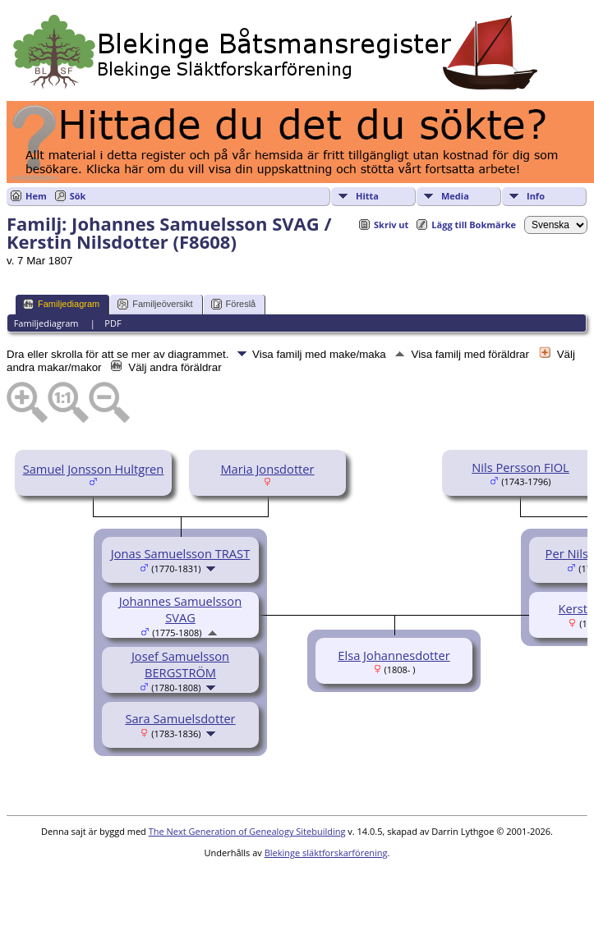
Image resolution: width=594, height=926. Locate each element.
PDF (112, 323)
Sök (78, 196)
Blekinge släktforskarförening (326, 852)
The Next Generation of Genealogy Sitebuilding (247, 831)
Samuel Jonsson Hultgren (93, 469)
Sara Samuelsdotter (180, 718)
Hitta (367, 196)
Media (455, 196)
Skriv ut (391, 224)
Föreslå (233, 304)
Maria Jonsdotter (267, 469)
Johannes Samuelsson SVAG (180, 609)
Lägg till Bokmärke (473, 224)
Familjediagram (61, 304)
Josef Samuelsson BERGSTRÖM (180, 664)
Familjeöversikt (154, 304)
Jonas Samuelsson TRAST (180, 553)
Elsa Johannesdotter (393, 655)
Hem (36, 196)
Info (536, 196)
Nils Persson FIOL (520, 467)
